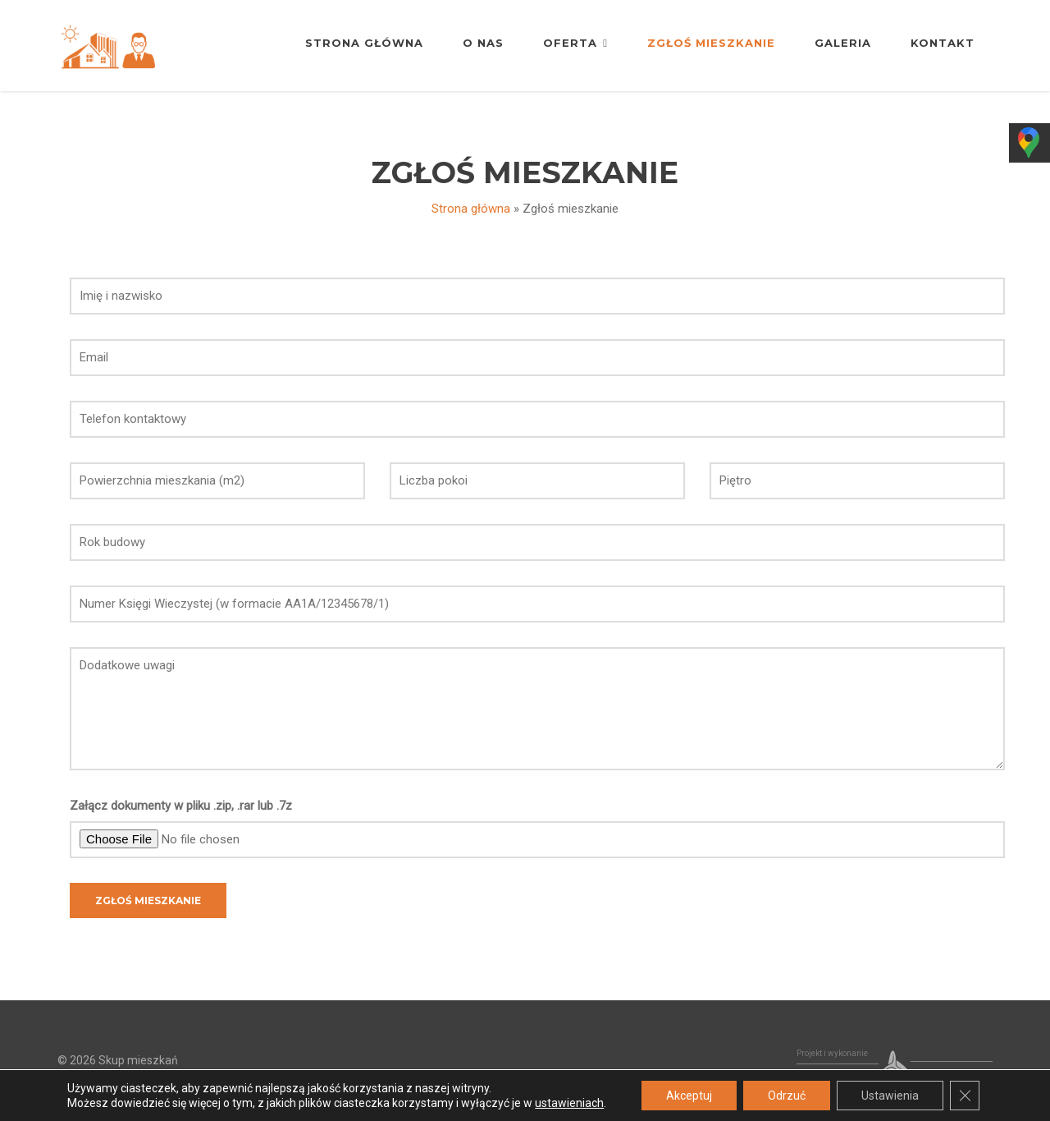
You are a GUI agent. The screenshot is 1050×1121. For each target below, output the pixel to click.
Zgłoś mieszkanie (711, 42)
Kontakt (943, 42)
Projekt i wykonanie (832, 1053)
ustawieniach (569, 1103)
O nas (483, 42)
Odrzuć (787, 1095)
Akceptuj (689, 1095)
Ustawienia (890, 1095)
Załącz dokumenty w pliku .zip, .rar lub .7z (181, 805)
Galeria (843, 42)
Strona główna (364, 42)
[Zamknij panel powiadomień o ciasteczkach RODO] (964, 1095)
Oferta (575, 42)
